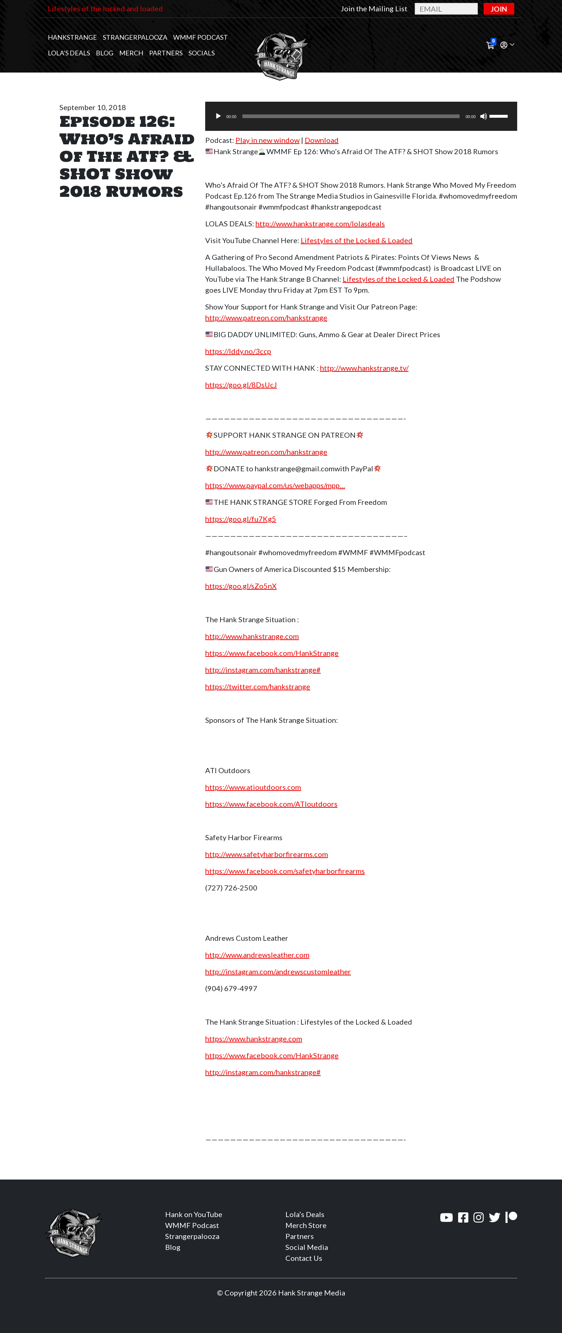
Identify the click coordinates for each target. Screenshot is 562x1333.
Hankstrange (72, 37)
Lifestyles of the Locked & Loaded (357, 240)
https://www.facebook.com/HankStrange (272, 652)
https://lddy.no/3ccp (238, 351)
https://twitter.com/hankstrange (257, 686)
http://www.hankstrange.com (252, 636)
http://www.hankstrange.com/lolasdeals (320, 223)
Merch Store (306, 1225)
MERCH (131, 53)
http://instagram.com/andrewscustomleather (278, 971)
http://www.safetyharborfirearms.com (266, 854)
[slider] (351, 116)
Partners (166, 53)
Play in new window (267, 140)
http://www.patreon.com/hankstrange (266, 317)
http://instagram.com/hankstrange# (263, 669)
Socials (201, 53)
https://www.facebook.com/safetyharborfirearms (285, 870)
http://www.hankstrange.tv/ (364, 367)
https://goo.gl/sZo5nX (241, 585)
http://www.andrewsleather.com (257, 954)
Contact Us (303, 1258)
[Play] (218, 116)
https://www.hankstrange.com (253, 1038)
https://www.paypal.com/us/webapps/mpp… (275, 485)
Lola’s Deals (69, 53)
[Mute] (483, 116)
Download (322, 140)
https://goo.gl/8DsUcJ (241, 384)
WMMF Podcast (200, 37)
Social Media (306, 1247)
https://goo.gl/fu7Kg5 (240, 518)
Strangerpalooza (135, 37)
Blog (104, 53)
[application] (361, 116)
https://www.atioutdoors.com (253, 787)
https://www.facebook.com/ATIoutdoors (271, 803)
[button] (507, 45)
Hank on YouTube (193, 1214)
